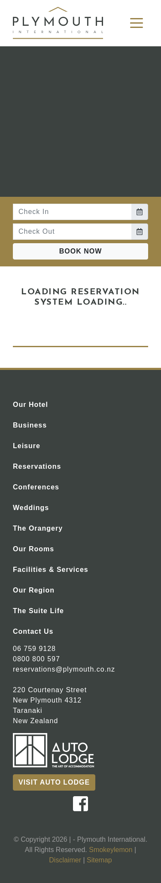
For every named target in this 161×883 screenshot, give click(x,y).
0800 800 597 (36, 659)
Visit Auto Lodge (54, 782)
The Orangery (53, 527)
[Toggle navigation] (136, 22)
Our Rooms (49, 548)
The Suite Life (54, 609)
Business (46, 424)
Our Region (49, 589)
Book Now (80, 251)
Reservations (53, 465)
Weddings (47, 506)
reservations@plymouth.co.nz (64, 669)
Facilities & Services (66, 568)
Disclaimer (65, 860)
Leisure (42, 444)
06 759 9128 (34, 648)
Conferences (52, 486)
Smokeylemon (110, 849)
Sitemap (99, 860)
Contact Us (49, 630)
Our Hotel (46, 403)
